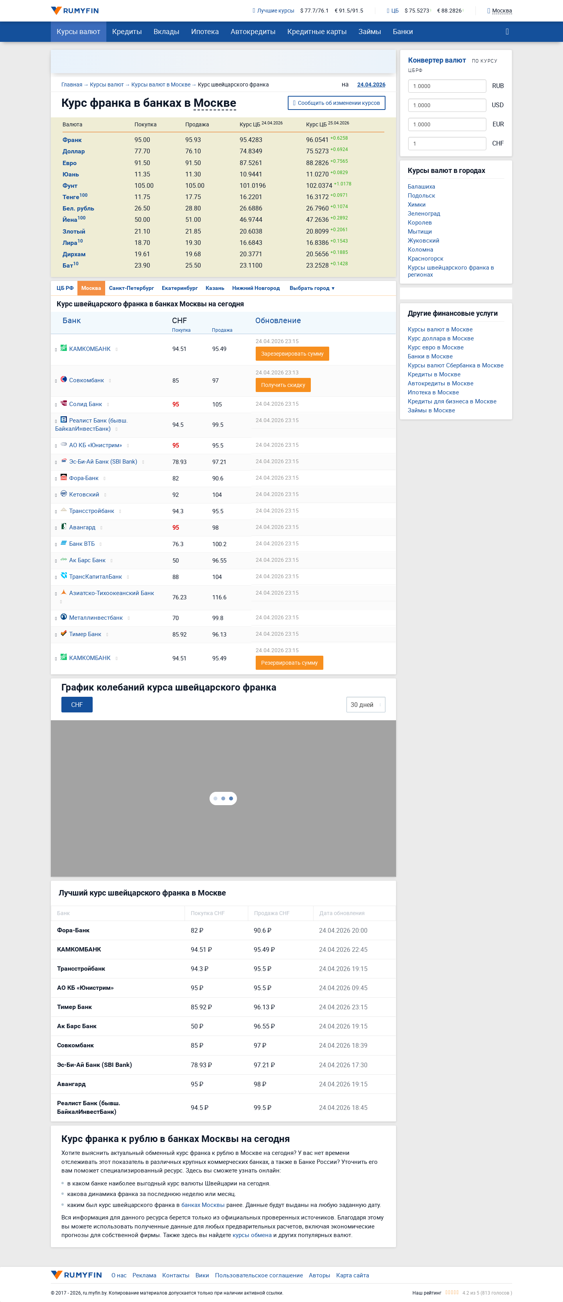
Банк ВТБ (78, 543)
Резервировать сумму (289, 662)
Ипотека (205, 31)
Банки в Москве (430, 356)
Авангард (78, 527)
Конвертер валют (437, 60)
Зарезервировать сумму (292, 353)
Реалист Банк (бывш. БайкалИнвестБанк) (91, 424)
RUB (498, 86)
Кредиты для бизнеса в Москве (452, 401)
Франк (72, 140)
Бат (71, 265)
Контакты (176, 1275)
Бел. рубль (78, 208)
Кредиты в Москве (434, 374)
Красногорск (425, 258)
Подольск (421, 195)
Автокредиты (253, 31)
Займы (370, 31)
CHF (498, 143)
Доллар (74, 151)
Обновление (278, 320)
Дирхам (74, 254)
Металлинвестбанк (92, 617)
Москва (91, 288)
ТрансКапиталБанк (91, 576)
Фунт (70, 185)
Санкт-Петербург (131, 288)
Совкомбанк (82, 380)
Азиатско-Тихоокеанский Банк (107, 593)
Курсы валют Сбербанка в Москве (456, 365)
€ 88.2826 (449, 10)
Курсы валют (78, 31)
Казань (215, 288)
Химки (417, 204)
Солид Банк (81, 404)
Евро (70, 163)
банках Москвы (203, 1204)
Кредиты (127, 31)
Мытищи (420, 231)
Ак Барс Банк (83, 560)
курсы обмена (252, 1235)
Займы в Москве (431, 410)
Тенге (75, 197)
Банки (403, 31)
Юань (71, 174)
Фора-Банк (80, 478)
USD (498, 105)
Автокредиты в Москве (440, 383)
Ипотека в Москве (433, 392)
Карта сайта (352, 1275)
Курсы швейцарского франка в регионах (451, 271)
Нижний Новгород (256, 288)
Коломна (420, 249)
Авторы (319, 1275)
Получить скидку (283, 384)
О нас (119, 1275)
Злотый (74, 231)
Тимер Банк (81, 634)
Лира (73, 242)
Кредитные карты (317, 31)
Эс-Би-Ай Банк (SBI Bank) (99, 461)
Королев (420, 222)
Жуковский (423, 240)
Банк (72, 320)
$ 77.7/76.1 (314, 10)
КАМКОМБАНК (86, 348)
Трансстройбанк (87, 510)
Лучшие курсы (273, 10)
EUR (498, 124)
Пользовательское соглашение (259, 1275)
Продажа (222, 330)
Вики (202, 1275)
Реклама (144, 1275)
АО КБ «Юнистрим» (91, 445)
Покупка (181, 330)
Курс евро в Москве (436, 347)
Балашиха (421, 186)
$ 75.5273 (417, 10)
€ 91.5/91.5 (349, 10)
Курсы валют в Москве (440, 329)
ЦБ (393, 10)
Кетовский (80, 494)
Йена (74, 219)
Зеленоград (424, 213)
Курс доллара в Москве (441, 338)
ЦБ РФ (65, 288)
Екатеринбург (180, 288)
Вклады (166, 31)
